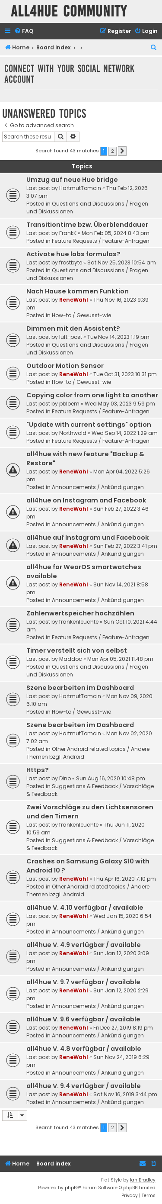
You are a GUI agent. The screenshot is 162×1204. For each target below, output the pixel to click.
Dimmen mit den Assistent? (73, 328)
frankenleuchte (78, 621)
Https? (37, 770)
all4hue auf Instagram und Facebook (87, 537)
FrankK (67, 233)
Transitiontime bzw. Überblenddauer (87, 224)
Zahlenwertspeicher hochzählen (80, 613)
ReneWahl (73, 299)
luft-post (70, 337)
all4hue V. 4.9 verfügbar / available (83, 944)
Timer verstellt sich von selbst (76, 650)
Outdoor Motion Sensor (65, 365)
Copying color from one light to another (92, 395)
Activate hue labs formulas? (73, 254)
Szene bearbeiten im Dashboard (80, 687)
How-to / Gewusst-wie (81, 315)
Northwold (72, 433)
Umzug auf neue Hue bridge (72, 179)
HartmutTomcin (80, 188)
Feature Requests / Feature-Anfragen (100, 241)
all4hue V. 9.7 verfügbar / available (83, 982)
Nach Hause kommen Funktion (77, 291)
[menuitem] (23, 31)
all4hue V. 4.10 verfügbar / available (84, 907)
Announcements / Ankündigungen (98, 487)
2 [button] (112, 151)
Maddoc (70, 659)
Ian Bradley (143, 1180)
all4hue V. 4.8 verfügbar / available (83, 1048)
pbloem (69, 403)
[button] (122, 151)
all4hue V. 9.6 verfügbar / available (83, 1019)
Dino (65, 778)
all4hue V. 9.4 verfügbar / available (83, 1086)
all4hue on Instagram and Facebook (86, 500)
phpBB (72, 1188)
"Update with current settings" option (88, 424)
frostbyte (70, 262)
